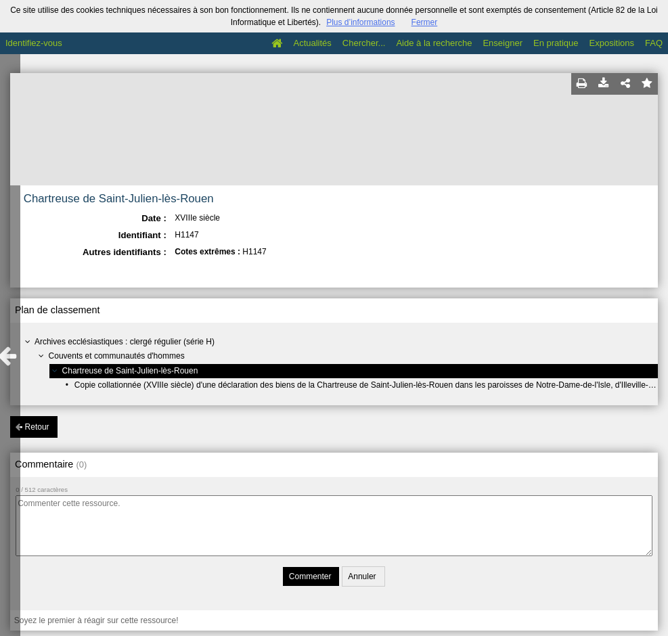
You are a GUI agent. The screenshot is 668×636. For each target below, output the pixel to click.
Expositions (611, 43)
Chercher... (364, 43)
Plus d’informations (360, 22)
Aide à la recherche (434, 43)
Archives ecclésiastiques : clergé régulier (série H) (125, 341)
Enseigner (502, 43)
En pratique (556, 43)
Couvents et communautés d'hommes (117, 356)
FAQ (654, 43)
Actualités (312, 43)
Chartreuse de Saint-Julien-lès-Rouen (130, 371)
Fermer (424, 22)
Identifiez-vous (33, 43)
